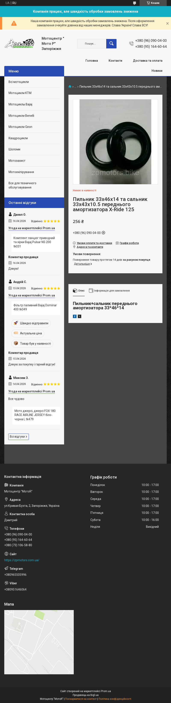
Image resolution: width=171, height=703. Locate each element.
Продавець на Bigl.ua (86, 695)
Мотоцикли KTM (20, 93)
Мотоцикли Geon (20, 127)
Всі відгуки (17, 436)
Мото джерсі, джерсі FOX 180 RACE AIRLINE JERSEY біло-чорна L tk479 (35, 415)
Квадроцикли (18, 138)
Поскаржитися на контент (81, 698)
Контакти (115, 60)
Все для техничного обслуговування (22, 185)
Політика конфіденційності (115, 698)
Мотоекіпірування (21, 172)
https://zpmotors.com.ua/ (21, 560)
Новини (157, 70)
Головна (92, 60)
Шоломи (14, 149)
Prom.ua (106, 691)
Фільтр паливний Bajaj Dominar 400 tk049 (35, 307)
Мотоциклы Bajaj (20, 104)
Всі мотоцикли (19, 82)
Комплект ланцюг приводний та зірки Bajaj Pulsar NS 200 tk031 (34, 242)
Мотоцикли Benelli (21, 115)
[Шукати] (111, 43)
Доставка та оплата (147, 60)
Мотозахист (17, 160)
